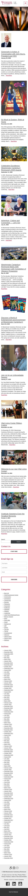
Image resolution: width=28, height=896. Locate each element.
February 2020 (8, 767)
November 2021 (8, 729)
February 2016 (8, 854)
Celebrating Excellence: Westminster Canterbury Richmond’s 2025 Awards (11, 168)
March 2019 (7, 787)
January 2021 (7, 748)
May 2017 (6, 827)
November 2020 (8, 751)
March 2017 (7, 831)
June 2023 (7, 695)
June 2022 (7, 717)
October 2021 (7, 731)
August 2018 (7, 800)
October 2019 (7, 775)
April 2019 (7, 785)
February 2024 (8, 681)
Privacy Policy (21, 874)
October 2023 (7, 688)
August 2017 (7, 822)
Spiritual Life (7, 624)
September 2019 (8, 776)
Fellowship (7, 604)
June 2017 (7, 825)
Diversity (6, 602)
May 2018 (6, 805)
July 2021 (6, 737)
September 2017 (8, 820)
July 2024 (6, 672)
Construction (7, 597)
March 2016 (7, 852)
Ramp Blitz (7, 620)
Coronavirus (7, 598)
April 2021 (7, 742)
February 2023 (8, 702)
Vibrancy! (6, 634)
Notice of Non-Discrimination (19, 876)
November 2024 (8, 664)
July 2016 (6, 845)
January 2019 (7, 791)
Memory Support (8, 616)
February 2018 (8, 811)
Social (5, 622)
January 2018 (7, 813)
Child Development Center (11, 595)
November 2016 (8, 838)
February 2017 (8, 832)
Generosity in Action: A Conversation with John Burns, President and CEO (13, 54)
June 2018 (7, 804)
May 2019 (6, 784)
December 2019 (8, 771)
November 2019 (8, 773)
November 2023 (8, 686)
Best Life (6, 593)
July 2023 (6, 693)
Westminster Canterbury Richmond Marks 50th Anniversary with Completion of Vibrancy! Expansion (13, 268)
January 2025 (7, 661)
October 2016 (7, 840)
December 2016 (8, 836)
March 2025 (7, 659)
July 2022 (6, 715)
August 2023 (7, 692)
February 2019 (8, 789)
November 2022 (8, 708)
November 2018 (8, 795)
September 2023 (8, 690)
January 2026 (7, 650)
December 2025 (8, 652)
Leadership (7, 613)
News (5, 618)
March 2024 (7, 679)
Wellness (6, 640)
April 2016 (7, 851)
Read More (9, 75)
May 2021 (6, 740)
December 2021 (8, 728)
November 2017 (8, 816)
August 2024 (7, 670)
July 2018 (6, 802)
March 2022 (7, 722)
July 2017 (6, 823)
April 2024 (7, 677)
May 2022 (6, 719)
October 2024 (7, 666)
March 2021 (7, 744)
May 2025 (6, 657)
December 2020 (8, 749)
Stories (6, 627)
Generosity (7, 606)
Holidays (6, 611)
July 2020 (6, 758)
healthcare (7, 607)
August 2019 (7, 778)
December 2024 (8, 663)
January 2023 (7, 704)
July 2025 (6, 655)
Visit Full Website (13, 892)
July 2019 (6, 780)
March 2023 (7, 701)
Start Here (14, 551)
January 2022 (7, 726)
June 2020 (7, 760)
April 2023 (7, 699)
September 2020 (8, 755)
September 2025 (8, 654)
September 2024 (8, 668)
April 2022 (7, 720)
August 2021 (7, 735)
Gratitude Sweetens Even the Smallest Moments (12, 515)
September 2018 (8, 798)
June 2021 (7, 739)
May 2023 (6, 697)
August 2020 (7, 757)
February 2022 (8, 724)
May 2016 (6, 849)
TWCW (6, 631)
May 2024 (6, 675)
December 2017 (8, 814)
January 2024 (7, 682)
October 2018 (7, 796)
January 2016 (7, 856)
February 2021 (8, 746)
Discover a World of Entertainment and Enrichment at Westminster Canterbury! (13, 320)
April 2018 (7, 807)
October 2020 (7, 753)
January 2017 (7, 834)
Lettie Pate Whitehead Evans (12, 615)
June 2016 (7, 847)
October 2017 (7, 818)
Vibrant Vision (7, 636)
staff (5, 625)
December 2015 (8, 858)
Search (3, 539)
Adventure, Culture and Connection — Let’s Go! (10, 222)
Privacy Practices (6, 876)
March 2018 (7, 809)
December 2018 (8, 793)
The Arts (6, 629)
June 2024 (7, 673)
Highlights (6, 609)
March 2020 (7, 766)
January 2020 (7, 769)
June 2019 (7, 782)
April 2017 (7, 829)
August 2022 (7, 713)
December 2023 (8, 684)
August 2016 (7, 843)
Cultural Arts (7, 600)
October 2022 (7, 710)
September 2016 (8, 841)
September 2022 (8, 711)
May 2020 (6, 762)
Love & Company (19, 879)
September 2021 (8, 733)
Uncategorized (8, 633)
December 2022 (8, 706)
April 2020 (7, 764)
